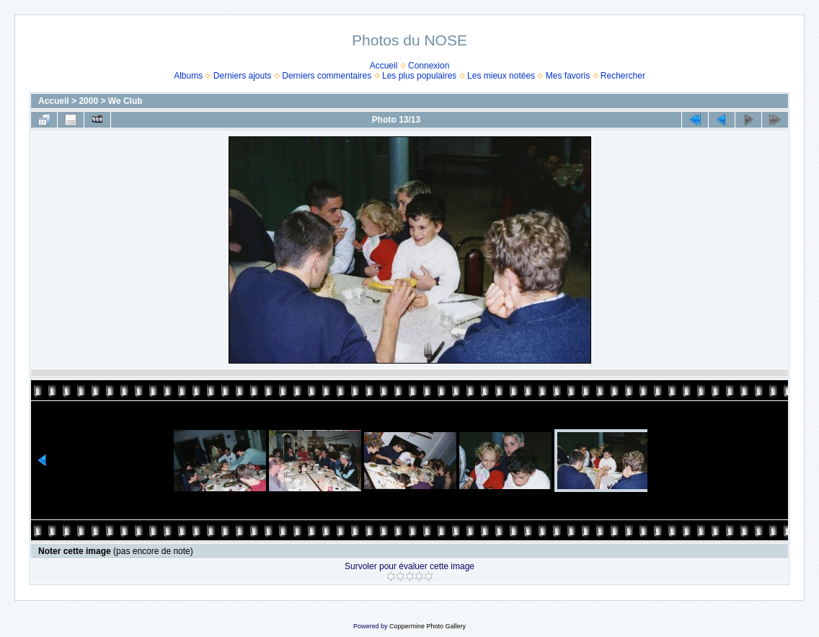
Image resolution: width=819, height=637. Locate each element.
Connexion (428, 66)
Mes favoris (568, 76)
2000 (88, 101)
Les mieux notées (501, 76)
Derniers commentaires (326, 76)
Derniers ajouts (242, 76)
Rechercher (623, 76)
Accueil (384, 66)
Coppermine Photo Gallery (427, 626)
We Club (125, 101)
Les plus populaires (419, 76)
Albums (188, 76)
